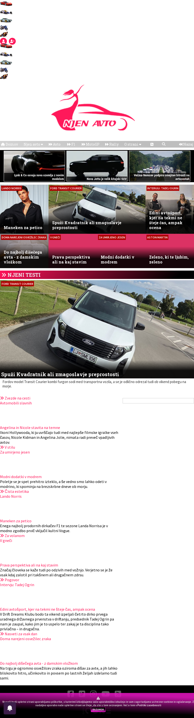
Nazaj (186, 144)
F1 (71, 144)
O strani (132, 144)
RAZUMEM (98, 709)
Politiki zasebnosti (149, 705)
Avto (55, 144)
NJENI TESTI (24, 275)
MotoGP (90, 144)
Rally (112, 144)
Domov (9, 144)
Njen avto (33, 144)
